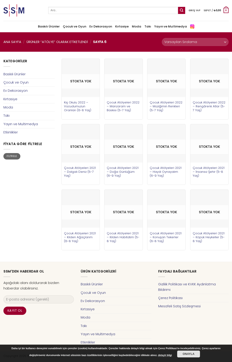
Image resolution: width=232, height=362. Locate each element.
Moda (136, 26)
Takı (147, 26)
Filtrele (12, 156)
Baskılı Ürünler (49, 26)
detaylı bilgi (165, 355)
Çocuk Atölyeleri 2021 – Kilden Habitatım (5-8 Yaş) (123, 237)
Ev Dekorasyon (100, 26)
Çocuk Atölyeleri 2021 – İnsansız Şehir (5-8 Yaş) (208, 172)
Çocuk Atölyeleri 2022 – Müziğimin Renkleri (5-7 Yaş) (166, 106)
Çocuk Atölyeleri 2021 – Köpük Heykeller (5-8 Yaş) (209, 237)
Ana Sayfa (12, 42)
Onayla (189, 354)
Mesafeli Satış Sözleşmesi (179, 306)
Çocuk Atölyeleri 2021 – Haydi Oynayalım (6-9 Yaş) (165, 172)
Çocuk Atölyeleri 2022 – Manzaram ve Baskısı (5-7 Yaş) (123, 106)
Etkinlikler (10, 132)
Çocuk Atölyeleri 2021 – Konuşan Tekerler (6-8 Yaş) (165, 237)
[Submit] (181, 10)
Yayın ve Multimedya (170, 26)
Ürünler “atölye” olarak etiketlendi (57, 42)
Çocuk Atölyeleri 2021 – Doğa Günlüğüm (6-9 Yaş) (123, 172)
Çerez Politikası (170, 298)
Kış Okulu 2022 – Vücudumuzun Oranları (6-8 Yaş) (77, 106)
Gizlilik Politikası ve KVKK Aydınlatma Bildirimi (187, 287)
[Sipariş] (195, 42)
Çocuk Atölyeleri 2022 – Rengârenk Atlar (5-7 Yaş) (209, 106)
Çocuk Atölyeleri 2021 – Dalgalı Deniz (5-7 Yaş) (80, 172)
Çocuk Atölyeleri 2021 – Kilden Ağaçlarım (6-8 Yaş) (80, 237)
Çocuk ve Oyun (74, 26)
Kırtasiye (122, 26)
